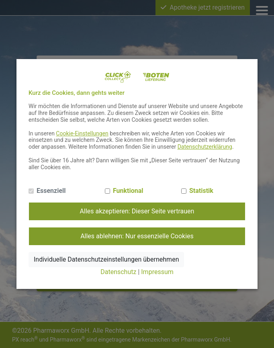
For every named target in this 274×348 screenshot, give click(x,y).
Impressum (157, 272)
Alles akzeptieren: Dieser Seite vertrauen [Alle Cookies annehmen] (137, 211)
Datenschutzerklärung (205, 146)
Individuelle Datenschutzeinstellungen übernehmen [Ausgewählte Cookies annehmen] (106, 259)
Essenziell (51, 190)
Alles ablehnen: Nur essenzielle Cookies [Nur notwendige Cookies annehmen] (137, 236)
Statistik (201, 190)
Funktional (128, 190)
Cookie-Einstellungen (82, 133)
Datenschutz (118, 272)
